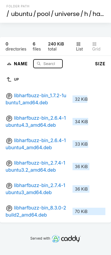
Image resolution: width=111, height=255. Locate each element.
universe (66, 14)
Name (21, 63)
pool (43, 14)
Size (100, 63)
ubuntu (21, 14)
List (79, 46)
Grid (96, 46)
